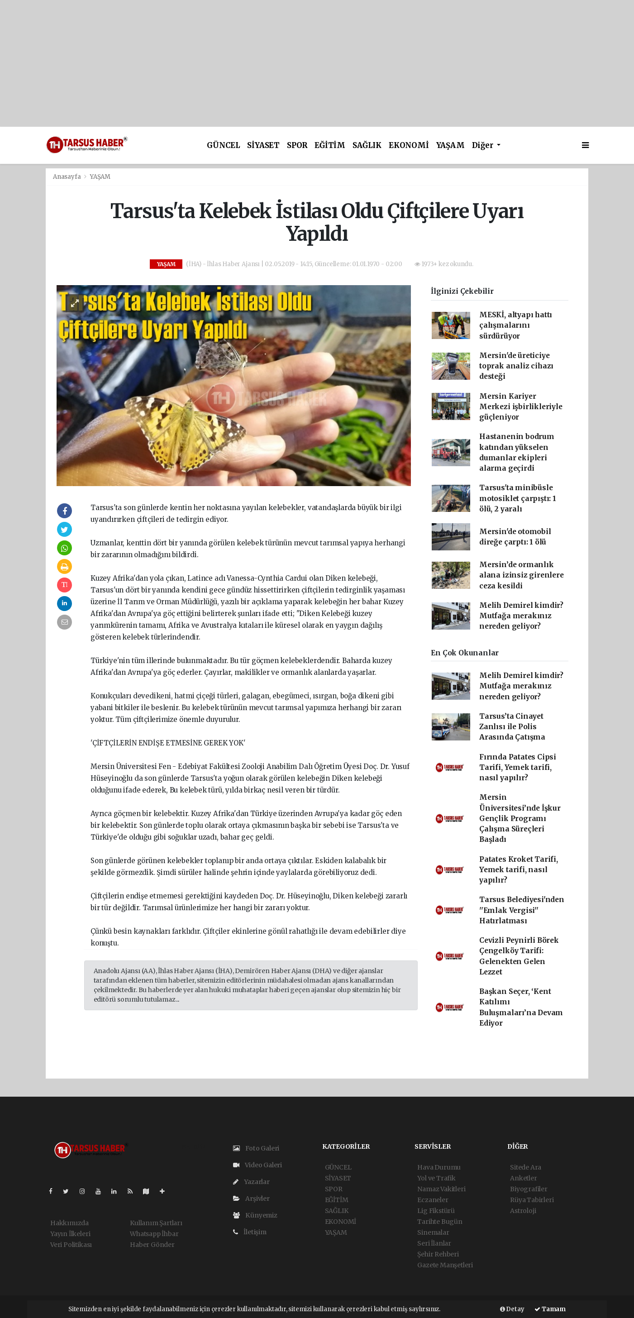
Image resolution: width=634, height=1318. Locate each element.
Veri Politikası (71, 1245)
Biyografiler (529, 1189)
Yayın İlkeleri (70, 1234)
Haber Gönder (152, 1245)
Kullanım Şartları (156, 1223)
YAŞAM (450, 145)
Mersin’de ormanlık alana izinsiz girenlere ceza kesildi (521, 575)
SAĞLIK (367, 145)
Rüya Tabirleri (531, 1200)
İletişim (250, 1232)
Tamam (550, 1309)
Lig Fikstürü (436, 1211)
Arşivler (251, 1198)
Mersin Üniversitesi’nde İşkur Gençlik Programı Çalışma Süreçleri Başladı (520, 818)
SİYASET (263, 145)
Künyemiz (255, 1215)
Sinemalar (433, 1232)
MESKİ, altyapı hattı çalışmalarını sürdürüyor (515, 325)
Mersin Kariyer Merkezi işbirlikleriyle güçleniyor (520, 407)
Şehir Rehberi (438, 1254)
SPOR (297, 145)
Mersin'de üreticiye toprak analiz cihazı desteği (516, 366)
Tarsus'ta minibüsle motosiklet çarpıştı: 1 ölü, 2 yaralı (517, 498)
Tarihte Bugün (439, 1222)
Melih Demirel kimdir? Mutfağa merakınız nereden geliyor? (521, 616)
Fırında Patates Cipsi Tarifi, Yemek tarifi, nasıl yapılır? (517, 768)
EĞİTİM (330, 145)
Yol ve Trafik (436, 1178)
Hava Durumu (439, 1167)
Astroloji (523, 1211)
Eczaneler (432, 1200)
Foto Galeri (256, 1148)
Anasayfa (67, 177)
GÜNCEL (223, 145)
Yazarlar (251, 1182)
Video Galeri (257, 1165)
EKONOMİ (409, 145)
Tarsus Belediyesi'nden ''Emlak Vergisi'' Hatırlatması (521, 910)
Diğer (483, 145)
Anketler (523, 1178)
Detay (512, 1309)
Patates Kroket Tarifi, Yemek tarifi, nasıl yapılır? (518, 870)
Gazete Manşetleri (445, 1265)
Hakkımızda (69, 1223)
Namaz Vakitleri (441, 1189)
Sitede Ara (525, 1167)
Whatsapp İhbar (154, 1234)
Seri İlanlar (434, 1243)
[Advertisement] (271, 63)
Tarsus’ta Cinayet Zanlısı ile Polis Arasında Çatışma (512, 727)
